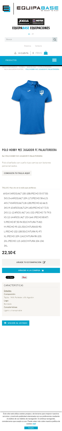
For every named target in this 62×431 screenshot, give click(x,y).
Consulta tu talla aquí (17, 173)
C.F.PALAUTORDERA (44, 67)
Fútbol (22, 67)
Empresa (27, 46)
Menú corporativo (9, 67)
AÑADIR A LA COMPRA (31, 270)
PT (33, 34)
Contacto (38, 46)
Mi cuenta (21, 53)
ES (29, 34)
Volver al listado (15, 323)
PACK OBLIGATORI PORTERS (13, 69)
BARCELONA (31, 67)
